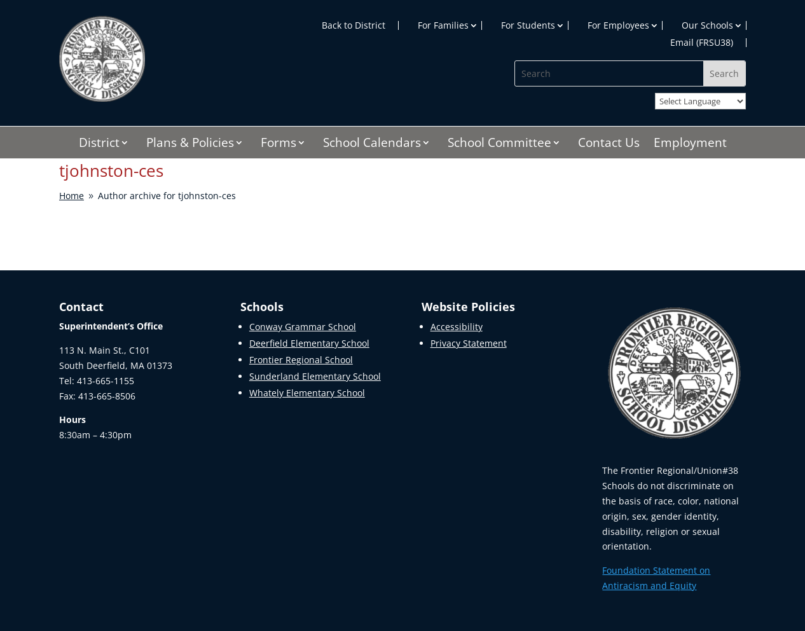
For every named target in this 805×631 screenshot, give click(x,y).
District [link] (99, 144)
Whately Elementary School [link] (307, 393)
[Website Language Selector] (700, 101)
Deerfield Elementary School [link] (309, 343)
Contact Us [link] (609, 144)
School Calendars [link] (372, 144)
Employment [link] (690, 144)
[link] (102, 98)
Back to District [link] (353, 25)
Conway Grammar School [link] (302, 327)
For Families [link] (443, 25)
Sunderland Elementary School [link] (315, 376)
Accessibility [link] (456, 327)
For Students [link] (528, 25)
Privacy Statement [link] (468, 343)
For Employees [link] (618, 25)
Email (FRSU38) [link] (701, 42)
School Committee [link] (499, 144)
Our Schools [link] (707, 25)
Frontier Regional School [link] (301, 360)
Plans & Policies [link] (190, 144)
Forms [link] (278, 144)
